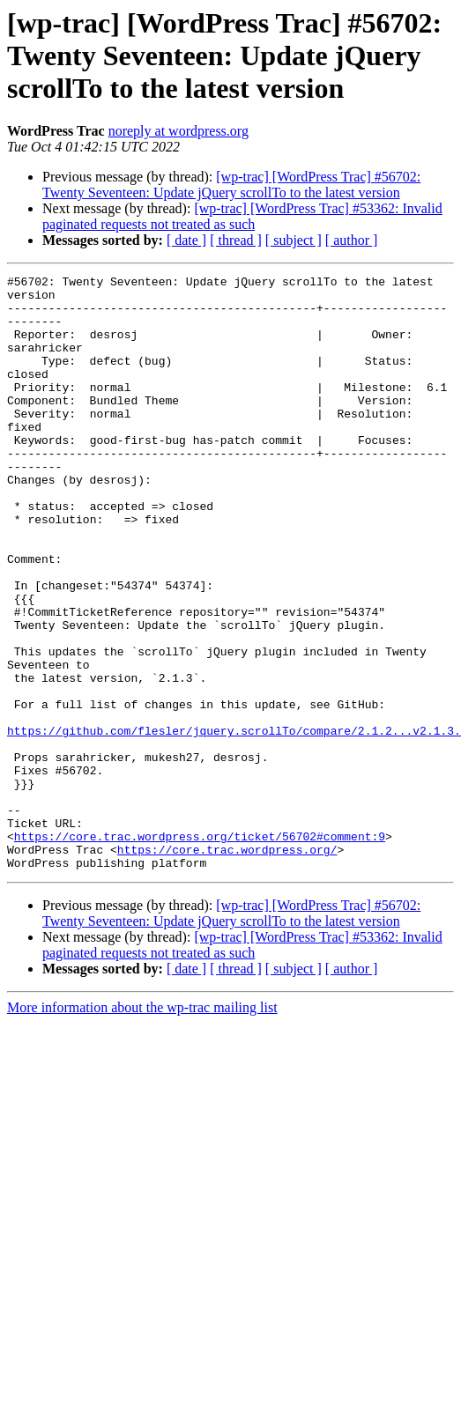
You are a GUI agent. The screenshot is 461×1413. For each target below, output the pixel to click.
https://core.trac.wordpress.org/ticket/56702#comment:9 (199, 950)
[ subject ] (293, 240)
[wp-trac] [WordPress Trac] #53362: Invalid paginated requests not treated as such (242, 216)
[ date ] (186, 240)
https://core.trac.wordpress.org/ (227, 965)
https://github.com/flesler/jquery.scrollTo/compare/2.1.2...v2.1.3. (234, 823)
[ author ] (351, 240)
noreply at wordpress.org (178, 130)
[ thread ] (236, 240)
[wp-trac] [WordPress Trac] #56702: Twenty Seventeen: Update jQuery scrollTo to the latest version (231, 184)
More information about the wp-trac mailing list (142, 1126)
